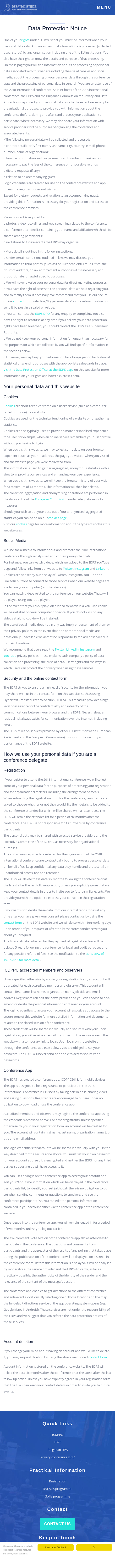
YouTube (10, 655)
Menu (104, 7)
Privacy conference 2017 (57, 1457)
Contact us (57, 1524)
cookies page (57, 518)
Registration (57, 1481)
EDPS (57, 1442)
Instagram (81, 568)
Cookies (9, 406)
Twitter (68, 568)
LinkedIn (102, 568)
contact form (23, 301)
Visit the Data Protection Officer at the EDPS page (38, 369)
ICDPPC (57, 1434)
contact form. (98, 1357)
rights (25, 40)
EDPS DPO (42, 313)
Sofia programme (57, 1496)
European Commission (51, 499)
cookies (21, 524)
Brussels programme (57, 1488)
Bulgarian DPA (58, 1450)
